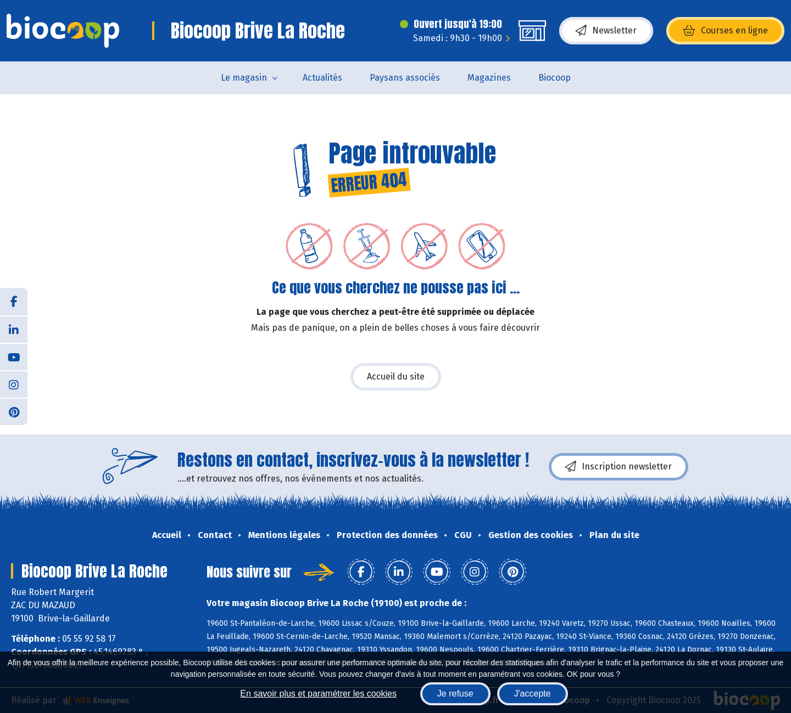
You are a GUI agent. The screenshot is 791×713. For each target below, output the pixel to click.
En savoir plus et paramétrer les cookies (318, 693)
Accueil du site (396, 376)
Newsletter (606, 30)
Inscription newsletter (618, 466)
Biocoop (554, 77)
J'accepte (532, 693)
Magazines (489, 77)
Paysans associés (405, 77)
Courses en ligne (725, 30)
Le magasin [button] (244, 77)
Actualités (322, 77)
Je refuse (455, 693)
